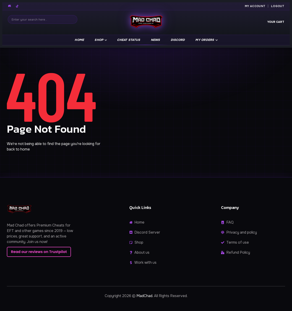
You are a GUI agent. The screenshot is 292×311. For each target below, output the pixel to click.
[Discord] (10, 6)
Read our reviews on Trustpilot (39, 251)
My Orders (204, 40)
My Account (255, 6)
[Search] (42, 19)
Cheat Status (128, 40)
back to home (18, 149)
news (155, 40)
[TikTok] (17, 6)
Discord (178, 40)
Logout (277, 6)
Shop (98, 40)
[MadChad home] (146, 22)
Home (79, 40)
